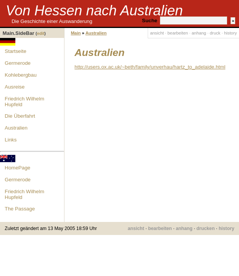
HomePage (17, 168)
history (230, 33)
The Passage (20, 209)
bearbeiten (178, 33)
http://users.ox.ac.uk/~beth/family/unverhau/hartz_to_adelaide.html (149, 67)
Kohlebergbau (20, 75)
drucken (205, 228)
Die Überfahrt (20, 116)
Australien (16, 128)
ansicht (157, 33)
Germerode (17, 63)
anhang (199, 33)
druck (215, 33)
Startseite (15, 51)
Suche (149, 20)
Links (10, 140)
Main (76, 33)
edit (40, 33)
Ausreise (15, 87)
